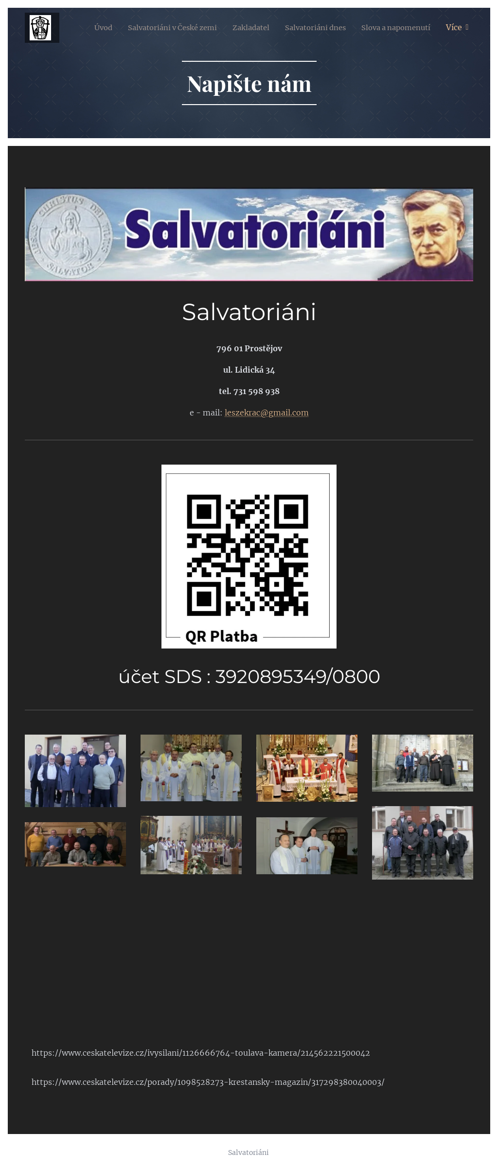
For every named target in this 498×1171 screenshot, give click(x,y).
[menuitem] (171, 28)
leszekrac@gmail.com (267, 412)
